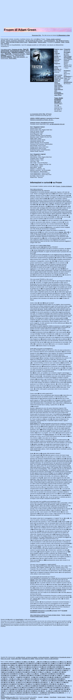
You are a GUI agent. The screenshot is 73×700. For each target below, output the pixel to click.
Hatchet (61, 232)
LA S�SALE (15, 687)
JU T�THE (11, 677)
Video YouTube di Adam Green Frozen (16, 42)
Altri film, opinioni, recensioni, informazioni (12, 40)
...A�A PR (39, 661)
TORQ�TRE (19, 691)
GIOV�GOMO (5, 673)
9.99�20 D (18, 661)
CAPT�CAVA (19, 667)
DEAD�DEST (51, 668)
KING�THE (26, 677)
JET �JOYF (4, 677)
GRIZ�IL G (21, 673)
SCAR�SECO (31, 687)
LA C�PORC (27, 668)
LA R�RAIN (26, 686)
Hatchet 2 (35, 598)
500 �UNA (31, 661)
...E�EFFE (34, 670)
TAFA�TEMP (59, 689)
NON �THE (4, 682)
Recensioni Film (36, 35)
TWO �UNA (41, 691)
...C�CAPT (12, 667)
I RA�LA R (19, 686)
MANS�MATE (44, 679)
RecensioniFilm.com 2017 (8, 697)
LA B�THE (67, 665)
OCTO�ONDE (27, 682)
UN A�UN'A (67, 663)
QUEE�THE (11, 686)
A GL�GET (55, 672)
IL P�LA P (58, 682)
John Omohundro (57, 91)
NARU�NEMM (52, 680)
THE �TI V (4, 691)
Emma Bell (66, 414)
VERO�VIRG (27, 692)
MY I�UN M (28, 680)
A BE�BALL (4, 665)
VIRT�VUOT (34, 692)
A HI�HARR (43, 673)
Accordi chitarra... (7, 57)
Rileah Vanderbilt (57, 83)
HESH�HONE (60, 673)
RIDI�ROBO (50, 686)
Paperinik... (8, 54)
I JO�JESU (66, 675)
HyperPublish (19, 619)
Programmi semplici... (19, 54)
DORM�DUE (5, 670)
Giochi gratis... (13, 58)
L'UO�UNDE (56, 691)
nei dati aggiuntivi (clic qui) (57, 124)
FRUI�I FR (34, 672)
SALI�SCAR (23, 687)
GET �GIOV (62, 672)
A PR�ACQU (46, 661)
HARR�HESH (51, 673)
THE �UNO (44, 689)
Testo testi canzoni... (19, 57)
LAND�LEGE (43, 677)
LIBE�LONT (57, 677)
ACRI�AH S (53, 661)
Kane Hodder (58, 85)
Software (46, 697)
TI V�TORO (11, 691)
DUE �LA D (12, 670)
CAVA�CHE (27, 667)
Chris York (57, 88)
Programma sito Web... (17, 49)
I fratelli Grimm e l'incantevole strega (60, 657)
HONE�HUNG (5, 675)
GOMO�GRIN (14, 673)
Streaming (33, 698)
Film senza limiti (24, 698)
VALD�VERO (18, 692)
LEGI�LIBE (50, 677)
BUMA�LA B (59, 665)
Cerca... (3, 695)
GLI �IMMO (22, 675)
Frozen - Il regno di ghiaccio (64, 186)
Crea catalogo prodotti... (6, 49)
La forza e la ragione (31, 657)
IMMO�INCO (30, 675)
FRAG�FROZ (26, 672)
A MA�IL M (12, 679)
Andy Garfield (67, 56)
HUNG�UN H (14, 675)
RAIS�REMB (34, 686)
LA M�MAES (26, 679)
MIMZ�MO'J (4, 680)
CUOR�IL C (13, 668)
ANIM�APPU (22, 663)
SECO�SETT (40, 687)
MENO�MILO (61, 679)
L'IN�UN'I (59, 675)
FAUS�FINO (11, 672)
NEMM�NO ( (61, 680)
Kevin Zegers (34, 423)
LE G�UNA (35, 673)
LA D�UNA (19, 670)
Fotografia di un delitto (28, 658)
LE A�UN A (60, 663)
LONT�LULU (66, 677)
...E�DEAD (43, 668)
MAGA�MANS (35, 679)
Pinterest (6, 43)
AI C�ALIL (61, 661)
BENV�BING (27, 665)
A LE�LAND (34, 677)
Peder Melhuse (58, 89)
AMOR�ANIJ (13, 663)
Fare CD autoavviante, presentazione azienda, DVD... (15, 50)
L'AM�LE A (53, 663)
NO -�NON (68, 680)
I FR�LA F (41, 672)
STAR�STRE (21, 689)
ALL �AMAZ (67, 661)
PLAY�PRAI (36, 684)
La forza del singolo (43, 657)
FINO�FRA (18, 672)
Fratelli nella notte (16, 658)
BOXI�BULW (51, 665)
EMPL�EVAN (50, 670)
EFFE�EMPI (41, 670)
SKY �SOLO (65, 687)
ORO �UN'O (44, 682)
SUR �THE (36, 689)
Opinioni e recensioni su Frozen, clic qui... (42, 119)
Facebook (57, 42)
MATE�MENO (52, 679)
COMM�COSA (60, 667)
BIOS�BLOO (35, 665)
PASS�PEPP (13, 684)
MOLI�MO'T (12, 680)
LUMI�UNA (4, 679)
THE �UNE (60, 684)
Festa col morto (39, 658)
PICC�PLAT (29, 684)
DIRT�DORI (66, 668)
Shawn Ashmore (57, 77)
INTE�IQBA (45, 675)
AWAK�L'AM (46, 663)
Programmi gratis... (11, 55)
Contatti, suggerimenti (12, 698)
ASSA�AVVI (38, 663)
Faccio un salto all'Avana (51, 658)
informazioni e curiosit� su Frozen (43, 610)
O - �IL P (51, 682)
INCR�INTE (38, 675)
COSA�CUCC (5, 668)
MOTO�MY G (20, 680)
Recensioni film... (6, 52)
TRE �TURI (26, 691)
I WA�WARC (43, 692)
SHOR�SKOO (57, 687)
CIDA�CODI (42, 667)
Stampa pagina (42, 42)
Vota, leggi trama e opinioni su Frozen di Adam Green (45, 615)
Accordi (40, 697)
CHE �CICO (35, 667)
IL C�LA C (20, 668)
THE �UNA (4, 667)
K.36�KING (19, 677)
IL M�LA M (19, 679)
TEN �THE (67, 689)
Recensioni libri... (20, 55)
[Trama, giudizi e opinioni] (53, 39)
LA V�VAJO (10, 692)
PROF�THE (53, 684)
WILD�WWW (60, 692)
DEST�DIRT (59, 668)
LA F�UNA (47, 672)
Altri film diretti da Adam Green (34, 40)
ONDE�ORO (36, 682)
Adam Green (57, 95)
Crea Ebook (53, 697)
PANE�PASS (5, 684)
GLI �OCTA (19, 682)
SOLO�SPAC (5, 689)
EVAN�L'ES (57, 670)
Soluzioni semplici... (18, 52)
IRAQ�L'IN (53, 675)
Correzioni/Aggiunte (49, 40)
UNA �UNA (26, 670)
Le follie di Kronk (20, 657)
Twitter (63, 42)
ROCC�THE (59, 686)
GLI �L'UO (49, 691)
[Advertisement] (36, 14)
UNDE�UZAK (65, 691)
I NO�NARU (44, 680)
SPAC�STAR (13, 689)
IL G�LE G (28, 673)
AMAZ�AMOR (5, 663)
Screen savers (62, 697)
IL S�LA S (8, 687)
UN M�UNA (36, 680)
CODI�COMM (51, 667)
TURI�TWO (34, 691)
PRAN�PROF (45, 684)
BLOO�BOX (44, 665)
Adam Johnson (58, 86)
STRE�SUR (29, 689)
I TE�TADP (52, 689)
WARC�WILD (52, 692)
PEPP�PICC (21, 684)
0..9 (17, 694)
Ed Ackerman (57, 80)
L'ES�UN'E (65, 670)
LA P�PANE (64, 682)
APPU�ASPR (30, 663)
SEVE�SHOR (48, 687)
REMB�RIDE (43, 686)
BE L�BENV (19, 665)
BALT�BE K (11, 665)
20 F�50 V (25, 661)
